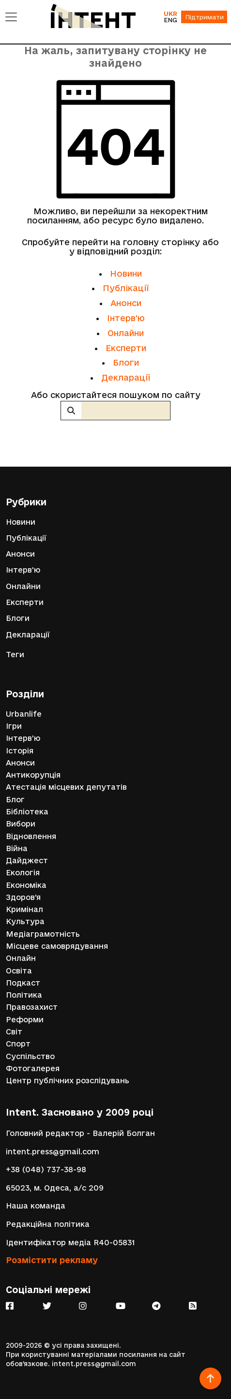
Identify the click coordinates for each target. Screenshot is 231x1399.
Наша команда (35, 1206)
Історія (19, 751)
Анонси (125, 303)
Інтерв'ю (126, 318)
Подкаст (23, 983)
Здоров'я (23, 897)
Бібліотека (27, 812)
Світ (14, 1032)
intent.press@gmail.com (52, 1152)
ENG (170, 19)
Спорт (18, 1044)
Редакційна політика (48, 1224)
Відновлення (31, 836)
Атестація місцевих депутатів (66, 787)
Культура (25, 921)
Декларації (125, 377)
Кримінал (24, 909)
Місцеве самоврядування (57, 946)
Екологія (23, 873)
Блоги (126, 362)
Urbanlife (24, 714)
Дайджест (27, 860)
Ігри (14, 726)
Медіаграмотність (43, 934)
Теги (15, 654)
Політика (24, 995)
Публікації (126, 288)
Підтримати (204, 17)
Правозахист (32, 1007)
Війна (17, 848)
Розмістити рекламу (52, 1260)
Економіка (26, 885)
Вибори (20, 824)
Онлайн (21, 958)
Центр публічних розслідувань (67, 1080)
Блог (15, 799)
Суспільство (30, 1056)
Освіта (19, 971)
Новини (126, 273)
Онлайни (126, 333)
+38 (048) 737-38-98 (46, 1169)
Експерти (126, 348)
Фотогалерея (33, 1068)
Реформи (25, 1020)
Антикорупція (33, 775)
